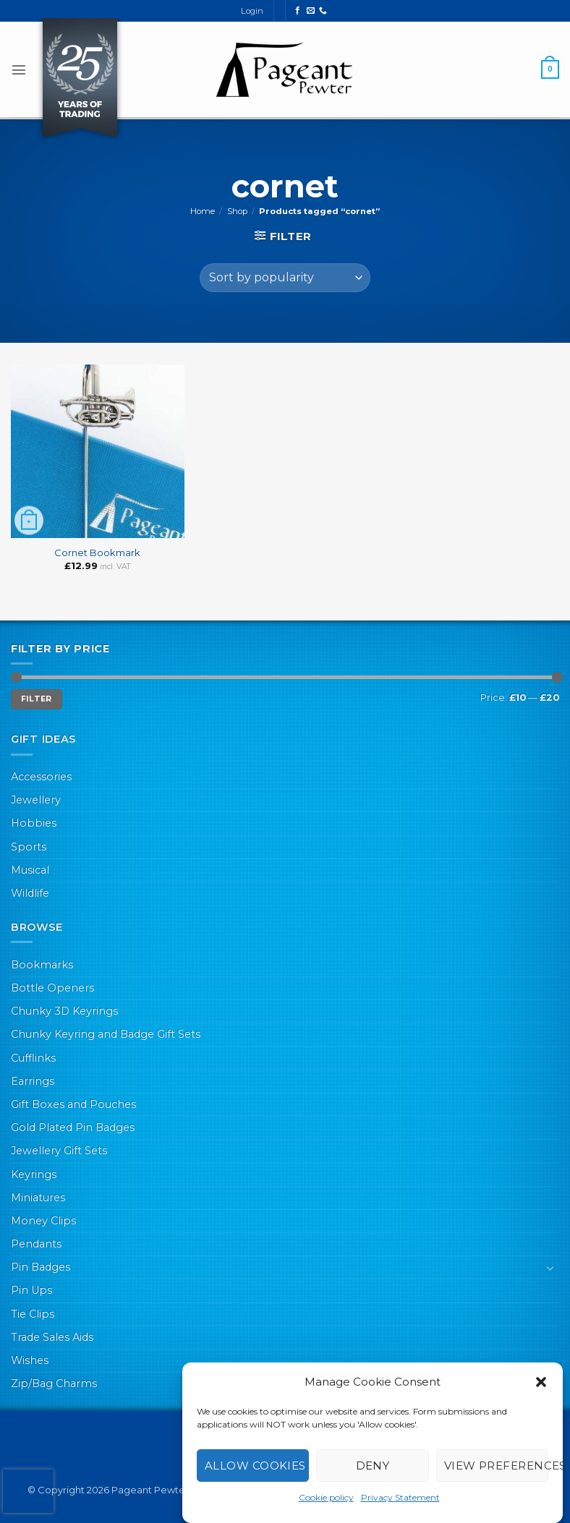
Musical (30, 869)
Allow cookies (255, 1465)
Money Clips (43, 1220)
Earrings (32, 1081)
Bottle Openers (52, 987)
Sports (28, 846)
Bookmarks (42, 964)
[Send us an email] (311, 11)
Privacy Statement (400, 1497)
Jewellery (36, 799)
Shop (237, 211)
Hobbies (33, 822)
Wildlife (30, 893)
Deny (373, 1465)
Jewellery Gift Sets (59, 1150)
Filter (36, 699)
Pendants (36, 1243)
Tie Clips (32, 1314)
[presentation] (28, 1491)
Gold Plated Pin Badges (73, 1127)
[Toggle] (550, 1268)
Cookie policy (326, 1497)
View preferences (496, 1465)
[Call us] (323, 11)
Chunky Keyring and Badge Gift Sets (105, 1034)
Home (202, 211)
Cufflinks (33, 1058)
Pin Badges (40, 1267)
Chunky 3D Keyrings (64, 1011)
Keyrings (33, 1174)
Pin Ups (31, 1290)
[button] (541, 1382)
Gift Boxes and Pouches (73, 1104)
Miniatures (38, 1197)
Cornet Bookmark (97, 552)
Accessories (41, 776)
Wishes (29, 1360)
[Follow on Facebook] (298, 11)
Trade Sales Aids (52, 1337)
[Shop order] (285, 277)
